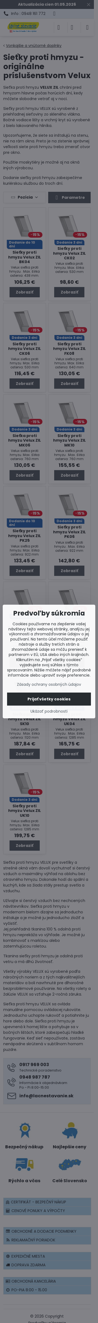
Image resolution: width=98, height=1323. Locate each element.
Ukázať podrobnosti (49, 711)
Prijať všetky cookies (49, 699)
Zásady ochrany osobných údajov (49, 684)
